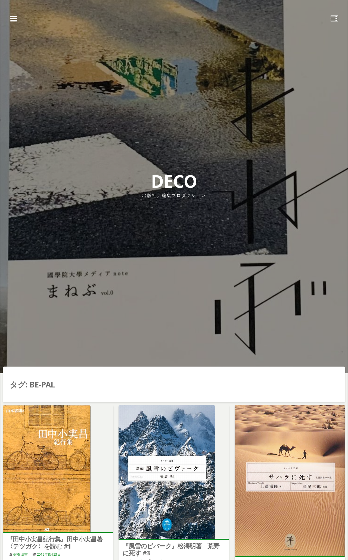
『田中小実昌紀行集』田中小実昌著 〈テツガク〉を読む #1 (57, 542)
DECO (174, 181)
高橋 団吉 (20, 554)
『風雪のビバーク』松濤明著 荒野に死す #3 (171, 549)
